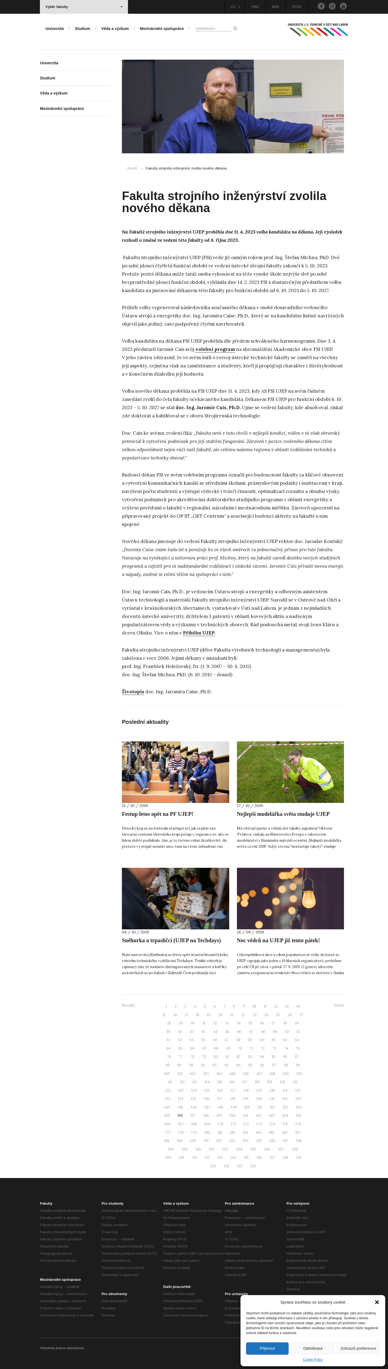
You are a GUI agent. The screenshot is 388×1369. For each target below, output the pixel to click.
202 (212, 1149)
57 (227, 1040)
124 (194, 1090)
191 (206, 1140)
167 (181, 1124)
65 (180, 1048)
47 (251, 1031)
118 (257, 1082)
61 (273, 1040)
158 (206, 1115)
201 (198, 1149)
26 (290, 1015)
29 (181, 1023)
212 (207, 1157)
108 (272, 1073)
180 (207, 1132)
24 (266, 1015)
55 (203, 1040)
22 (243, 1015)
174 (272, 1124)
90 (191, 1065)
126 (220, 1090)
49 (275, 1031)
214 (233, 1157)
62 (285, 1040)
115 (219, 1082)
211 (194, 1157)
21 (231, 1015)
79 (204, 1056)
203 (225, 1149)
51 (298, 1031)
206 (267, 1149)
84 (262, 1056)
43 (203, 1031)
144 (167, 1107)
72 (263, 1048)
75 (298, 1048)
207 (281, 1149)
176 (298, 1124)
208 (295, 1149)
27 (301, 1015)
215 (246, 1157)
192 (219, 1140)
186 (285, 1132)
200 (184, 1149)
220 (213, 1166)
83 (250, 1056)
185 (271, 1132)
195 (259, 1140)
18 (197, 1015)
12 (276, 1006)
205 (253, 1149)
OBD (255, 7)
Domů (132, 168)
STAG (296, 7)
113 (194, 1082)
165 (298, 1115)
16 (175, 1015)
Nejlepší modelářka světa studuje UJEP (283, 814)
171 (233, 1124)
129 (259, 1090)
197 (285, 1140)
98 (286, 1065)
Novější (128, 1005)
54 (192, 1040)
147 (207, 1107)
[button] (377, 1302)
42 (191, 1031)
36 (262, 1023)
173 (259, 1124)
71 (251, 1048)
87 (297, 1056)
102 (193, 1073)
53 (180, 1040)
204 (239, 1149)
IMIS (275, 7)
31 (204, 1023)
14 (298, 1006)
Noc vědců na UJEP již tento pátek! (278, 940)
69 (228, 1048)
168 (194, 1124)
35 (250, 1023)
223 (253, 1166)
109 (286, 1073)
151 (260, 1107)
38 (285, 1023)
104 (219, 1073)
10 (254, 1006)
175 (285, 1124)
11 (265, 1006)
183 (245, 1132)
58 (238, 1040)
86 (285, 1056)
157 (193, 1115)
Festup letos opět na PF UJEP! (157, 814)
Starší (339, 1005)
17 (186, 1015)
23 (254, 1015)
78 (192, 1056)
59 (250, 1040)
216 (259, 1157)
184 (258, 1132)
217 (272, 1157)
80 (216, 1056)
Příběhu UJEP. (199, 633)
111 (170, 1082)
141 (272, 1098)
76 (169, 1056)
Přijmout (267, 1348)
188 (166, 1140)
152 (272, 1107)
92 (214, 1065)
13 (287, 1006)
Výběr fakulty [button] (84, 7)
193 (232, 1140)
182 (232, 1132)
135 (193, 1098)
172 (246, 1124)
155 (167, 1115)
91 (203, 1065)
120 (282, 1082)
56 (215, 1040)
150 (247, 1107)
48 (263, 1031)
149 (234, 1107)
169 (207, 1124)
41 (180, 1031)
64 (168, 1048)
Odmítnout (313, 1348)
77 (181, 1056)
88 (168, 1065)
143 (298, 1098)
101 (179, 1073)
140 (259, 1098)
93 (226, 1065)
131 (285, 1090)
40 (168, 1031)
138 (232, 1098)
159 (219, 1115)
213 (220, 1157)
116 (232, 1082)
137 (219, 1098)
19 (209, 1015)
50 (287, 1031)
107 (259, 1073)
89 (179, 1065)
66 (192, 1048)
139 (245, 1098)
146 (194, 1107)
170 (220, 1124)
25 (278, 1015)
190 (193, 1140)
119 (269, 1082)
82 (239, 1056)
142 (285, 1098)
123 (181, 1090)
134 (180, 1098)
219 (298, 1157)
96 (262, 1065)
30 (192, 1023)
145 (180, 1107)
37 (273, 1023)
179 (194, 1132)
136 (206, 1098)
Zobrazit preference (358, 1348)
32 (215, 1023)
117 (244, 1082)
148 (220, 1107)
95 (250, 1065)
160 (233, 1115)
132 (297, 1090)
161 (245, 1115)
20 (220, 1015)
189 (179, 1140)
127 (233, 1090)
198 (299, 1140)
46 (239, 1031)
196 (272, 1140)
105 (233, 1073)
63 (297, 1040)
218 (285, 1157)
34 (238, 1023)
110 (299, 1073)
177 (168, 1132)
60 (262, 1040)
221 (226, 1166)
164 (285, 1115)
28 (169, 1023)
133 (167, 1098)
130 (272, 1090)
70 (240, 1048)
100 (167, 1073)
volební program (215, 349)
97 (274, 1065)
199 (171, 1149)
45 (227, 1031)
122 (168, 1090)
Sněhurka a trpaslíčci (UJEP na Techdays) (171, 940)
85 (273, 1056)
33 (227, 1023)
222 (239, 1166)
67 (204, 1048)
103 (206, 1073)
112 (182, 1082)
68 (216, 1048)
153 (285, 1107)
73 (274, 1048)
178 (181, 1132)
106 (246, 1073)
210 (181, 1157)
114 (207, 1082)
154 (298, 1107)
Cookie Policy (313, 1360)
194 (245, 1140)
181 (220, 1132)
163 (272, 1115)
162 (258, 1115)
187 (297, 1132)
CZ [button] (235, 7)
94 (238, 1065)
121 (295, 1082)
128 (246, 1090)
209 (168, 1157)
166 (167, 1124)
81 (227, 1056)
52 (168, 1040)
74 (286, 1048)
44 (215, 1031)
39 (297, 1023)
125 (207, 1090)
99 (298, 1065)
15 (164, 1015)
